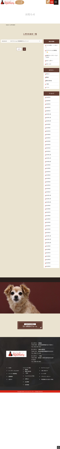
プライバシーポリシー (46, 433)
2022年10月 (49, 292)
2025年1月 (49, 176)
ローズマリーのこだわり (14, 427)
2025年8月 (49, 146)
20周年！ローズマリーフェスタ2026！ (51, 59)
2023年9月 (49, 245)
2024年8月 (49, 197)
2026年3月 (49, 116)
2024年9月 (49, 193)
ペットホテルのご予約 (29, 432)
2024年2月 (49, 223)
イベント (48, 96)
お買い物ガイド (44, 427)
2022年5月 (49, 313)
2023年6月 (49, 258)
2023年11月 (49, 236)
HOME (10, 424)
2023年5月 (49, 262)
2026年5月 (49, 107)
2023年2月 (49, 275)
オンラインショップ (45, 424)
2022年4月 (49, 318)
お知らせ (48, 79)
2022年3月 (49, 322)
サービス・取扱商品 (13, 430)
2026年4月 (49, 111)
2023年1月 (49, 279)
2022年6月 (49, 309)
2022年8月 (49, 301)
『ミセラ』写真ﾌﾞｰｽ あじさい (51, 46)
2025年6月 (49, 154)
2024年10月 (49, 189)
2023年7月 (49, 253)
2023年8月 (49, 249)
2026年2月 (49, 120)
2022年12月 (49, 283)
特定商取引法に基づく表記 (47, 436)
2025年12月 (49, 129)
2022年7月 (49, 305)
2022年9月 (49, 296)
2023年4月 (49, 266)
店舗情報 (11, 433)
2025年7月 (49, 150)
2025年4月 (49, 163)
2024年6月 (49, 206)
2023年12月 (49, 232)
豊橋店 (48, 83)
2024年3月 (49, 219)
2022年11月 (49, 288)
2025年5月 (49, 159)
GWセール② (49, 68)
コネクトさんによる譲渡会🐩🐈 (51, 53)
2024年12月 (49, 180)
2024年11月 (49, 184)
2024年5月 (49, 210)
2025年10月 (49, 137)
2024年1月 (49, 227)
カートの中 (43, 430)
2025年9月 (49, 141)
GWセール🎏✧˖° (50, 64)
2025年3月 (49, 167)
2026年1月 (49, 124)
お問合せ (27, 435)
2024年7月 (49, 202)
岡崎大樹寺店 (49, 88)
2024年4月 (49, 215)
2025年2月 (49, 172)
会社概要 (27, 438)
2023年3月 (49, 270)
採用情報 (27, 441)
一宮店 (48, 92)
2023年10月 (49, 240)
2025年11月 (49, 133)
